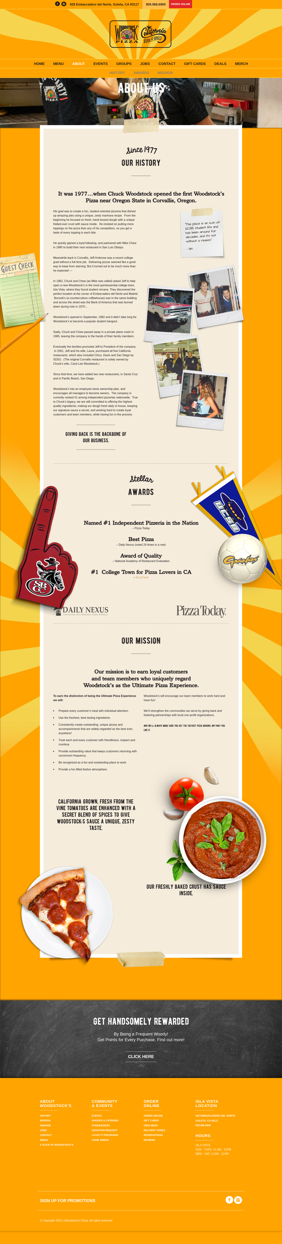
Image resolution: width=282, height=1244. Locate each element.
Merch (241, 64)
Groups (124, 64)
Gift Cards (195, 64)
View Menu (151, 1138)
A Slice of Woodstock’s (56, 1158)
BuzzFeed (142, 590)
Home (39, 64)
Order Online (183, 4)
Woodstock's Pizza (141, 34)
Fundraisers (101, 1138)
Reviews (149, 1153)
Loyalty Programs (105, 1148)
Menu (58, 64)
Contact (166, 64)
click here (141, 1069)
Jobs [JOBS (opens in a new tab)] (145, 64)
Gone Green (100, 1153)
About (78, 64)
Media (44, 1153)
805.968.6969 (155, 4)
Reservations (153, 1148)
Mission (165, 73)
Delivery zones (154, 1143)
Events (100, 64)
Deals (220, 64)
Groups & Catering (105, 1134)
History (117, 73)
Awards (141, 73)
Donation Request (105, 1143)
